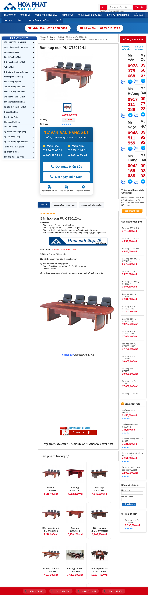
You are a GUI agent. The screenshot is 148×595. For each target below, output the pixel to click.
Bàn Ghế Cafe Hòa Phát (14, 157)
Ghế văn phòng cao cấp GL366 (132, 440)
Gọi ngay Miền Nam (66, 176)
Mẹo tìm (120, 11)
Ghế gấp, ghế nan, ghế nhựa (16, 72)
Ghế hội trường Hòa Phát (14, 87)
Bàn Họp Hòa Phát (84, 354)
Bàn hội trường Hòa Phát (14, 92)
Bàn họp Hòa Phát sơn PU (75, 39)
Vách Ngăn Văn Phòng (13, 77)
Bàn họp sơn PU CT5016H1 (129, 357)
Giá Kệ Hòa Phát (11, 117)
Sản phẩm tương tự (64, 205)
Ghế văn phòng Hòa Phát (14, 62)
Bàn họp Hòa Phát (11, 52)
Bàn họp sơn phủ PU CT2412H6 (51, 529)
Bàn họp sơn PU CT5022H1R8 (75, 570)
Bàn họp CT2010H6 (51, 489)
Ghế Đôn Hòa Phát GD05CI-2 (130, 425)
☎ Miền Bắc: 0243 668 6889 (47, 28)
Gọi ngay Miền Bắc (66, 166)
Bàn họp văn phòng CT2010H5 (99, 529)
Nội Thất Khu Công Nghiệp (15, 132)
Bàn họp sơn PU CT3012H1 (132, 521)
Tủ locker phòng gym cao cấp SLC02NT (131, 468)
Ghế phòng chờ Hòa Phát (14, 97)
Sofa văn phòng (10, 127)
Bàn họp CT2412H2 (75, 489)
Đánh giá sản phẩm (92, 205)
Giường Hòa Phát (11, 112)
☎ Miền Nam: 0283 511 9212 (100, 28)
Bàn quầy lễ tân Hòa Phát (14, 102)
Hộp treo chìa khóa (12, 122)
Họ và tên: (125, 490)
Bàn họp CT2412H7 (75, 529)
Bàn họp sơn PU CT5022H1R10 (129, 332)
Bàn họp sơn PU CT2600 (129, 382)
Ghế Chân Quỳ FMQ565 (128, 411)
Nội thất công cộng (12, 137)
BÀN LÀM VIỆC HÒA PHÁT (15, 42)
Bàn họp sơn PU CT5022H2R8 (99, 570)
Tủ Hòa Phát (9, 67)
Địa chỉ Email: (127, 497)
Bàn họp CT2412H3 (130, 394)
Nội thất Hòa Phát (68, 273)
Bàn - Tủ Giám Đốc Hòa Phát (16, 47)
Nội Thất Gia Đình (11, 152)
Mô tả (44, 205)
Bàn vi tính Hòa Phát (12, 57)
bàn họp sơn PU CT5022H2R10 (129, 345)
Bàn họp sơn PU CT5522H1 (129, 370)
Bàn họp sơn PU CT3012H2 (51, 570)
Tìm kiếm (139, 7)
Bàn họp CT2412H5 (99, 489)
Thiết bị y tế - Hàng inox (14, 147)
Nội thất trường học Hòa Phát (16, 142)
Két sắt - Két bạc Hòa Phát (15, 107)
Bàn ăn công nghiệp (12, 82)
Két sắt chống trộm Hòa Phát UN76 (132, 454)
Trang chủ (44, 37)
